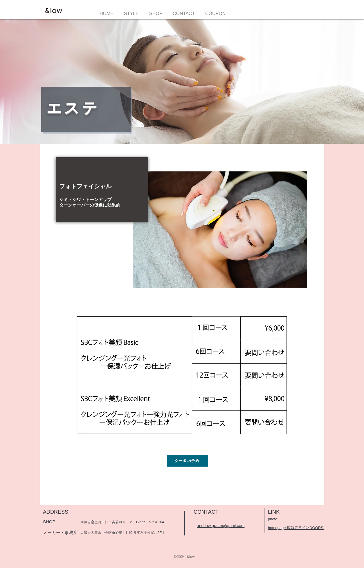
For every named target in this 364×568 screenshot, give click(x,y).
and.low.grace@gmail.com (220, 525)
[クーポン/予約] (187, 461)
